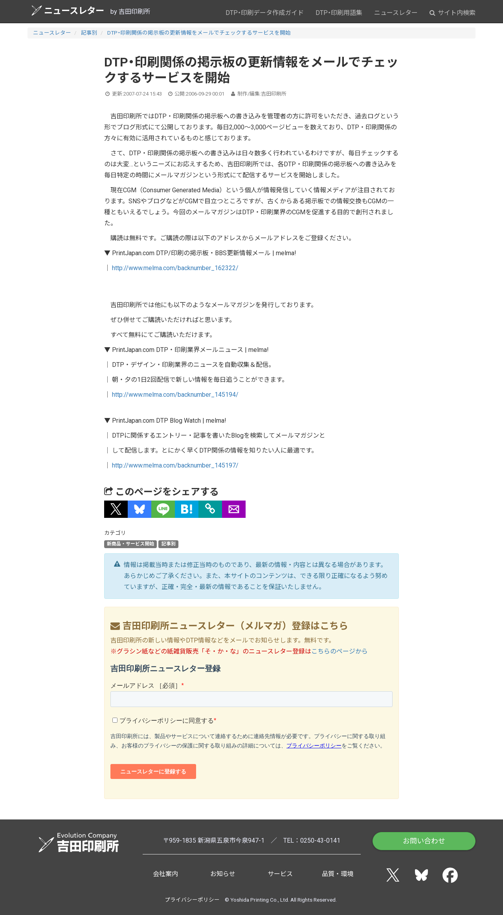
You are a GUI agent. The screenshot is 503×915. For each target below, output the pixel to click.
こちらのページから (339, 651)
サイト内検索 (452, 13)
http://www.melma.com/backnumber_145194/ (175, 394)
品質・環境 (337, 874)
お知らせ (222, 874)
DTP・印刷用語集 (339, 13)
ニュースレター (67, 10)
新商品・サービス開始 (130, 544)
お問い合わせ (424, 841)
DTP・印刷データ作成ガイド (265, 13)
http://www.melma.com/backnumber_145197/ (175, 465)
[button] (116, 509)
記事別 (89, 32)
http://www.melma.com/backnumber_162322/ (175, 268)
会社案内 (165, 874)
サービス (280, 874)
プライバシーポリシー (192, 900)
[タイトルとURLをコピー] (210, 509)
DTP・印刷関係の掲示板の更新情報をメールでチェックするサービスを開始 (199, 32)
